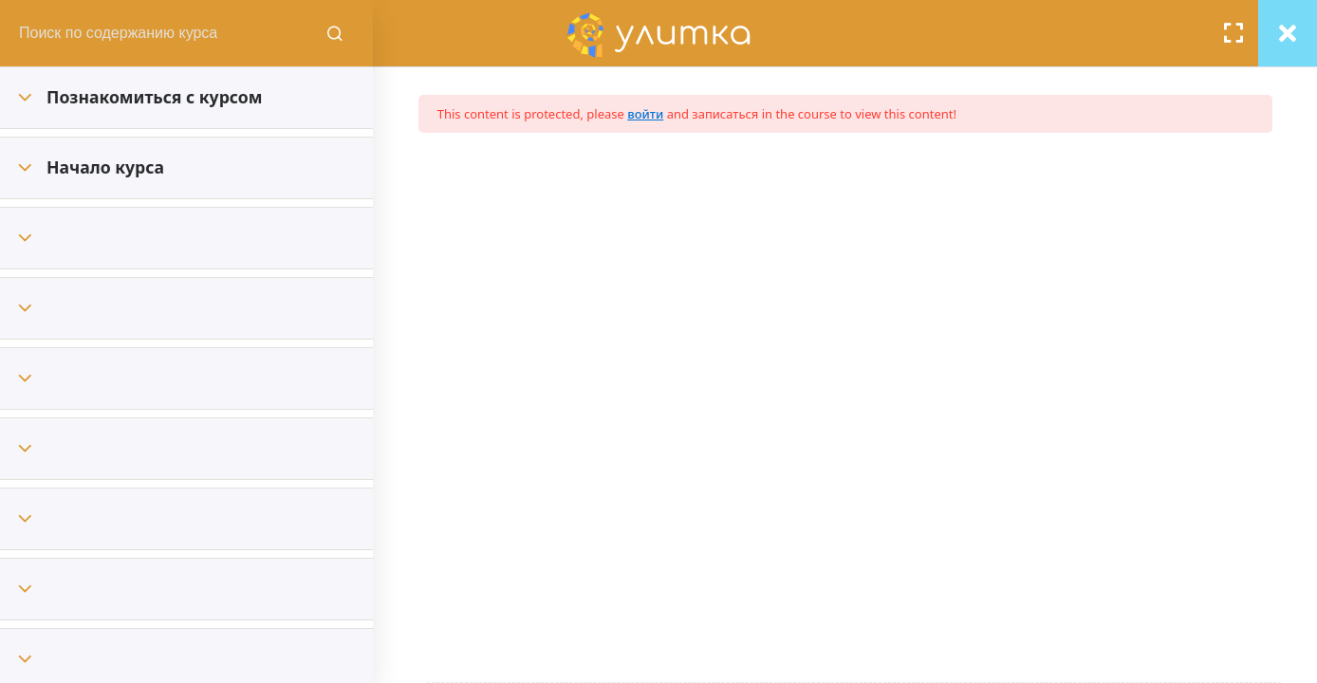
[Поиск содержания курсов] (412, 33)
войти (693, 113)
